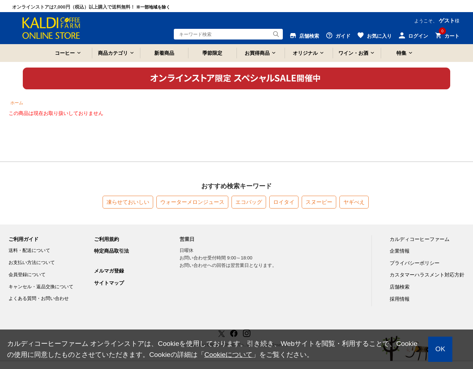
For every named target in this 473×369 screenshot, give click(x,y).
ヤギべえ (354, 202)
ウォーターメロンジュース (192, 202)
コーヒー (65, 53)
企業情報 (400, 251)
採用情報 (400, 299)
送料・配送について (29, 250)
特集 (401, 53)
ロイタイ (284, 202)
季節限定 (212, 53)
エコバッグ (248, 202)
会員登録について (27, 274)
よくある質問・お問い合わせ (39, 298)
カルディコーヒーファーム (419, 239)
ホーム (16, 102)
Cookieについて (228, 354)
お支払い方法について (32, 262)
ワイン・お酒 (353, 53)
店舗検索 (400, 287)
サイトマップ (109, 283)
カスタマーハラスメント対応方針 (427, 275)
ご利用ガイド (23, 239)
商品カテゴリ (113, 53)
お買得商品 (257, 53)
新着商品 (164, 53)
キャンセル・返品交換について (41, 286)
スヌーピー (319, 202)
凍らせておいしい (127, 202)
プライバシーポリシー (415, 263)
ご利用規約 (106, 239)
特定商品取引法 (111, 251)
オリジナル (305, 53)
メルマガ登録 (109, 271)
